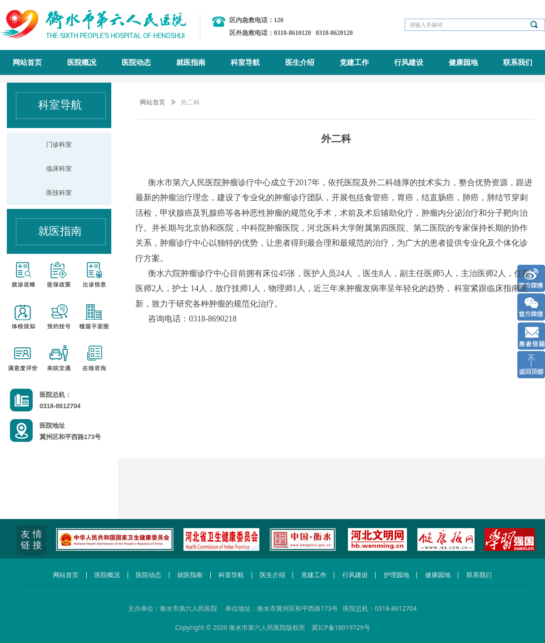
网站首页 (152, 102)
